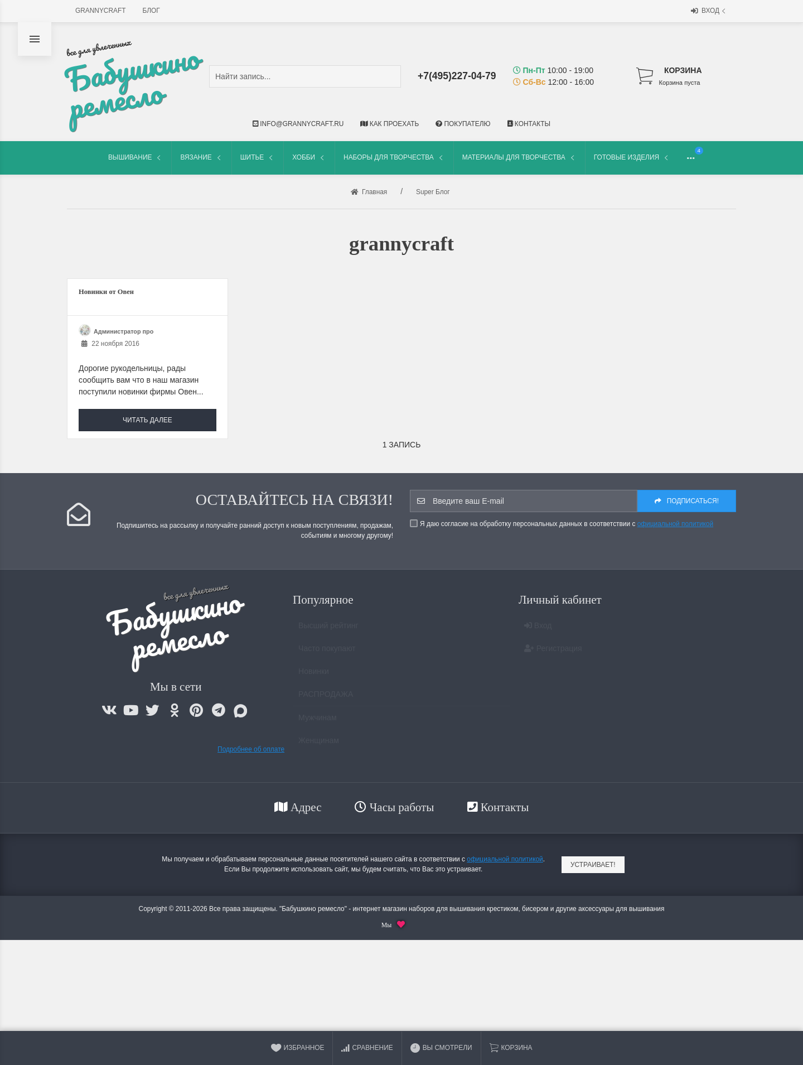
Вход (709, 11)
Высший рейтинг (328, 630)
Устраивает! (593, 865)
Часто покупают (327, 653)
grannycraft (100, 11)
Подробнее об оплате (250, 749)
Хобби (309, 157)
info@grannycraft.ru (298, 124)
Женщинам (318, 745)
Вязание (201, 157)
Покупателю (463, 124)
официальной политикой (675, 524)
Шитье (257, 157)
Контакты (528, 124)
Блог (151, 11)
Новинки (313, 676)
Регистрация (553, 653)
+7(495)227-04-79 (457, 75)
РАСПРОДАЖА (325, 699)
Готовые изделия (632, 157)
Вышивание (135, 157)
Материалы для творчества (519, 157)
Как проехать (389, 124)
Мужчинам (317, 722)
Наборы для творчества (394, 157)
